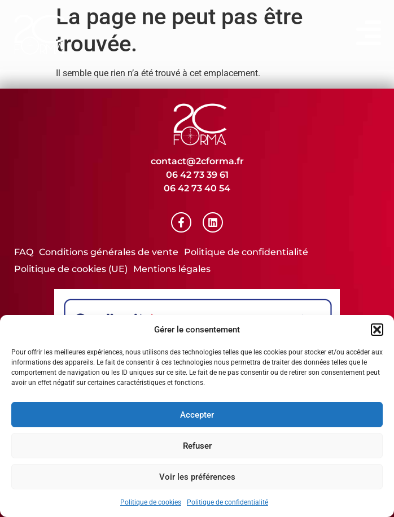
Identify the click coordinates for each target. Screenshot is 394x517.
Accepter (197, 415)
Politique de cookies (150, 502)
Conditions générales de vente (108, 252)
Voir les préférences (197, 477)
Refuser (197, 446)
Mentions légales (172, 269)
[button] (377, 329)
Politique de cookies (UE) (71, 269)
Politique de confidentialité (227, 502)
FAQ (23, 252)
